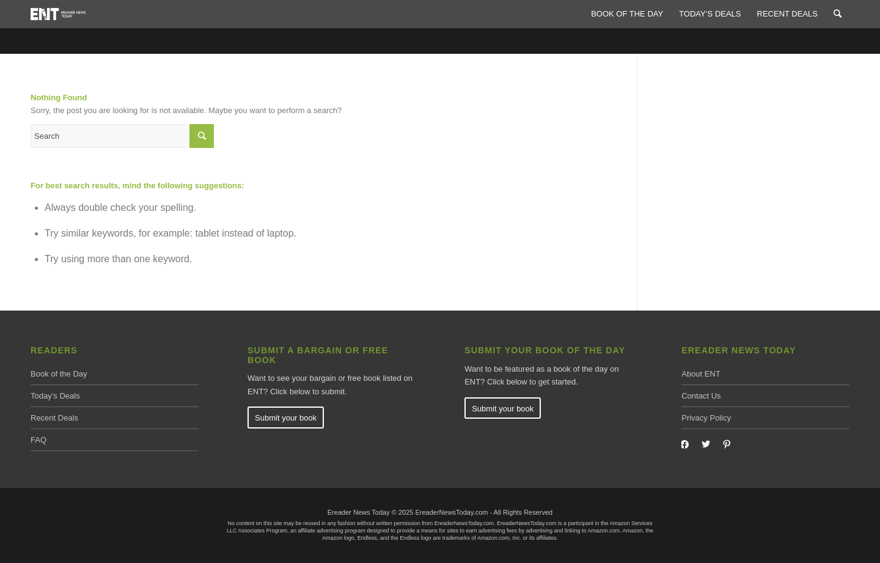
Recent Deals (54, 417)
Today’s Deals (55, 395)
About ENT (701, 373)
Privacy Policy (706, 417)
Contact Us (701, 395)
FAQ (38, 439)
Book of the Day (59, 373)
